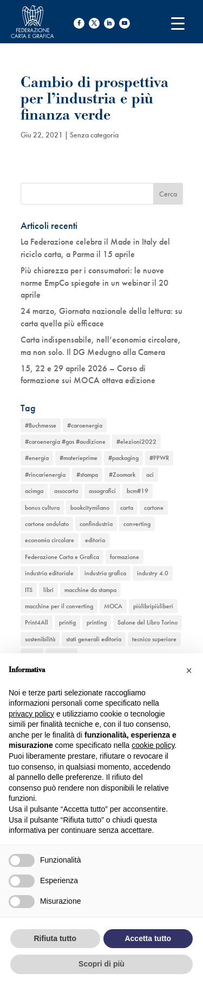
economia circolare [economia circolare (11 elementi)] (49, 540)
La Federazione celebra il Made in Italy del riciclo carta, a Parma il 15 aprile (95, 247)
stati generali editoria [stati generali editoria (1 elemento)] (93, 639)
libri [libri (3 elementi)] (48, 590)
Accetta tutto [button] (148, 938)
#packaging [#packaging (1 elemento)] (123, 457)
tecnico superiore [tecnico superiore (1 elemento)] (154, 639)
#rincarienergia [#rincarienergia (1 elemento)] (45, 474)
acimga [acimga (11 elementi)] (34, 491)
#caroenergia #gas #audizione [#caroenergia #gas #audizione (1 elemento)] (65, 441)
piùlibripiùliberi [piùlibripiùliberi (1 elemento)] (153, 606)
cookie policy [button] (153, 745)
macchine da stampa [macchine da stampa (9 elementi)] (90, 590)
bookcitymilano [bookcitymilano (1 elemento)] (89, 507)
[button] (189, 670)
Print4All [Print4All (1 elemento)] (36, 622)
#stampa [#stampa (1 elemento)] (87, 474)
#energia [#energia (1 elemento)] (37, 457)
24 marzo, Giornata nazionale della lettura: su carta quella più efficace (101, 316)
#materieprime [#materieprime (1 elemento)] (78, 457)
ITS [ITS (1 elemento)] (28, 590)
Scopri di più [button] (101, 963)
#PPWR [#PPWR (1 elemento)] (159, 457)
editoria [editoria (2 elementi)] (95, 540)
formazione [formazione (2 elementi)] (124, 557)
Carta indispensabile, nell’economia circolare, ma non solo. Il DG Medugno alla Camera (101, 345)
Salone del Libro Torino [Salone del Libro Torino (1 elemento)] (147, 622)
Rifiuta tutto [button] (55, 938)
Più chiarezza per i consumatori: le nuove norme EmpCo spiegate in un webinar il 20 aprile (94, 282)
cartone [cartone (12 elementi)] (153, 507)
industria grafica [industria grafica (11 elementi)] (105, 573)
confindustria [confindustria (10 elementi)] (96, 524)
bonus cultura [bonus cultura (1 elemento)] (42, 507)
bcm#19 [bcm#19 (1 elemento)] (137, 491)
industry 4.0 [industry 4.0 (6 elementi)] (152, 573)
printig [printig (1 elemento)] (67, 622)
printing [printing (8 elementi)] (97, 622)
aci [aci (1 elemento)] (150, 474)
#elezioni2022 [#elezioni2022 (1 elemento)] (136, 441)
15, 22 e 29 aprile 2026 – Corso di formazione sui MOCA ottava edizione (88, 374)
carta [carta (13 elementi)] (126, 507)
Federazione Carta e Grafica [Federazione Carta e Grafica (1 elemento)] (62, 557)
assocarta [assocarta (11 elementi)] (66, 491)
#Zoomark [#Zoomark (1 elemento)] (122, 474)
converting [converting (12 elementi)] (136, 524)
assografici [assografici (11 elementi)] (102, 491)
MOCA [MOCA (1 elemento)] (113, 606)
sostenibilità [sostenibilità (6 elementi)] (40, 639)
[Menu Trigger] (178, 23)
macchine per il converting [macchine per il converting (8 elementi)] (59, 606)
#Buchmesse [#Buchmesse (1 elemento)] (40, 425)
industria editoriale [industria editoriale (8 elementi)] (49, 573)
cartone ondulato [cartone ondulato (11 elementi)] (47, 524)
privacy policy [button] (31, 713)
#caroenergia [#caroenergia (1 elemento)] (84, 425)
